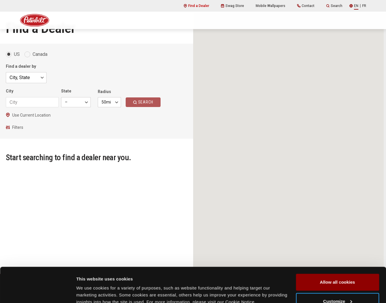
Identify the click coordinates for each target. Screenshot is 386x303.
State (66, 91)
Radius (104, 91)
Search (334, 6)
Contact (305, 6)
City (9, 91)
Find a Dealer (196, 6)
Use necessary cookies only (337, 287)
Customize (337, 268)
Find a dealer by (21, 66)
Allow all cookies (337, 249)
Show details (89, 285)
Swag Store (232, 6)
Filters (14, 127)
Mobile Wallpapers (270, 6)
